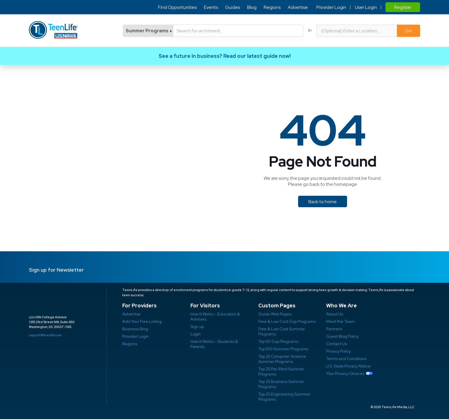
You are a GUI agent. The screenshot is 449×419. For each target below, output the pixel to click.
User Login (366, 7)
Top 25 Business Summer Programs (281, 384)
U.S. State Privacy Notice (348, 366)
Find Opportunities (177, 7)
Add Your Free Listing (142, 321)
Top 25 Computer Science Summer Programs (282, 359)
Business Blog (135, 328)
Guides (232, 7)
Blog (252, 7)
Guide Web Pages (275, 314)
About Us (334, 314)
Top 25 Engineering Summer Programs (284, 397)
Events (211, 7)
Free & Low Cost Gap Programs (287, 321)
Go (408, 31)
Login (195, 334)
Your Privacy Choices (345, 373)
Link (224, 56)
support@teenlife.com (45, 335)
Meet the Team (340, 321)
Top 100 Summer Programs (283, 348)
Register (402, 7)
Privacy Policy (338, 351)
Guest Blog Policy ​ (342, 336)
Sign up (197, 326)
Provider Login (331, 7)
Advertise (298, 7)
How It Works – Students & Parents (214, 344)
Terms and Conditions (346, 358)
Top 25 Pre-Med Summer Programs (281, 371)
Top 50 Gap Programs (278, 341)
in (310, 30)
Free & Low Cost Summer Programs (281, 331)
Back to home (322, 202)
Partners (334, 328)
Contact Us (336, 343)
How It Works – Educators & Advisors (215, 316)
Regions (272, 7)
